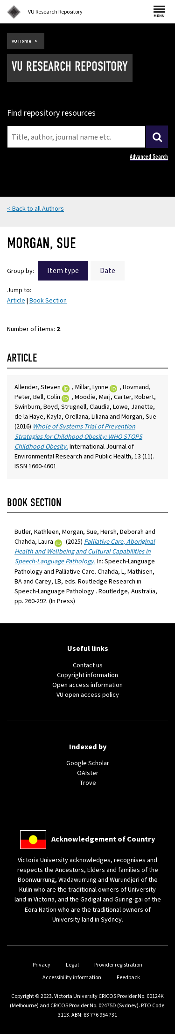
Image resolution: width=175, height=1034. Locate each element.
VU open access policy (87, 695)
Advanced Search (149, 157)
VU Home (21, 41)
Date (107, 271)
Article (16, 300)
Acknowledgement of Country (103, 839)
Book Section (48, 300)
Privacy (41, 965)
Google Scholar (87, 763)
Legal (72, 965)
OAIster (87, 773)
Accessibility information (71, 978)
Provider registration (118, 965)
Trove (87, 783)
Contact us (88, 665)
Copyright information (87, 675)
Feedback (128, 978)
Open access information (87, 685)
